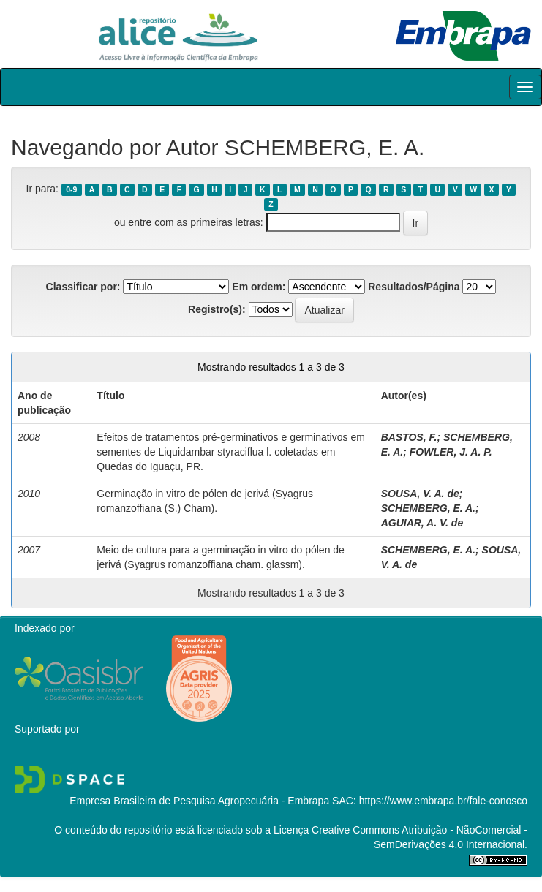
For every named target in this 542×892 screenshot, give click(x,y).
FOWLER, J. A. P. (451, 452)
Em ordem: (258, 286)
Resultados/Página (413, 286)
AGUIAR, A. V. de (422, 523)
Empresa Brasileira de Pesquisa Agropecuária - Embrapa (199, 800)
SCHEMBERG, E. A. (428, 508)
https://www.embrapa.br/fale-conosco (443, 800)
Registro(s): (217, 309)
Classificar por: (83, 286)
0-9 (71, 189)
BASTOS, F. (409, 437)
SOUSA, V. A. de (420, 493)
